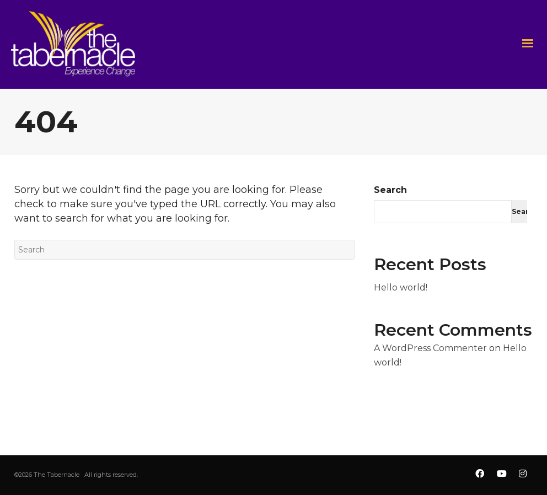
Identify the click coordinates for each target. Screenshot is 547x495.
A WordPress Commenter (430, 348)
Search (390, 190)
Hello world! (400, 287)
